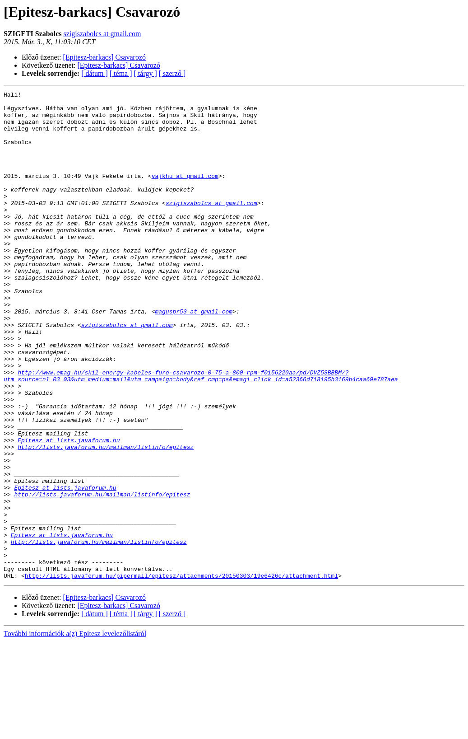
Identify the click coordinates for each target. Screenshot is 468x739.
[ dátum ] (94, 73)
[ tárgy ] (145, 73)
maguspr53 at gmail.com (193, 356)
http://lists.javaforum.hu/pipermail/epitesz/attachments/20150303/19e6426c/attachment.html (181, 673)
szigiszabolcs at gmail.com (102, 33)
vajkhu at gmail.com (185, 193)
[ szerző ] (172, 73)
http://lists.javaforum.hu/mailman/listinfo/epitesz (106, 518)
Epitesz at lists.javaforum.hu (69, 510)
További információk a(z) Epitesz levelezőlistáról (75, 731)
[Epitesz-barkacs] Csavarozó (104, 57)
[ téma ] (121, 73)
